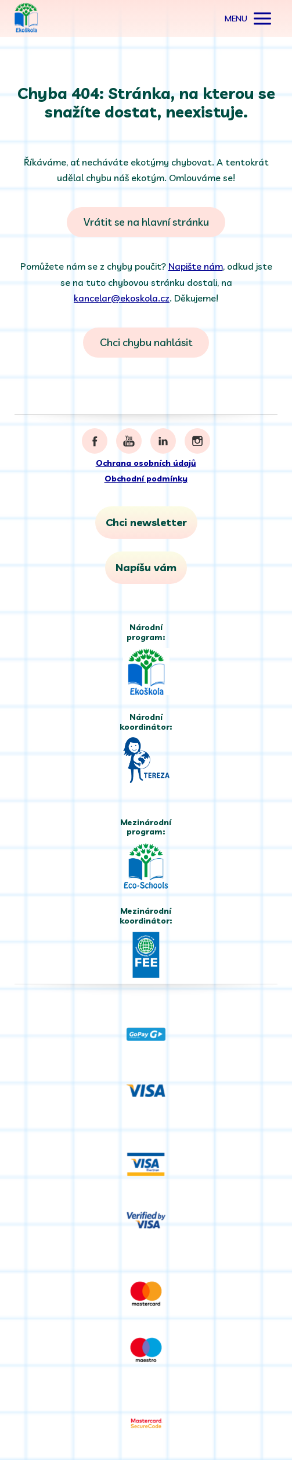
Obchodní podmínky (146, 478)
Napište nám (195, 266)
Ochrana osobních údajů (146, 463)
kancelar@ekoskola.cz (122, 298)
